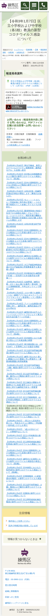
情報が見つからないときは (23, 539)
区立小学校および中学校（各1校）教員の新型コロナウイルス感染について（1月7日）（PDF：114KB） (26, 83)
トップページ (19, 50)
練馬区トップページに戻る (17, 603)
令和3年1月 (20, 52)
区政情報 (29, 50)
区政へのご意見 (12, 597)
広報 (36, 50)
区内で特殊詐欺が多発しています (23, 525)
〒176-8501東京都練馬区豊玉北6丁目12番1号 (20, 572)
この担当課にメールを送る (18, 145)
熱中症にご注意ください (19, 521)
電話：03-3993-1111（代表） (18, 579)
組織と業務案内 (12, 591)
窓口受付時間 (11, 585)
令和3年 (11, 52)
